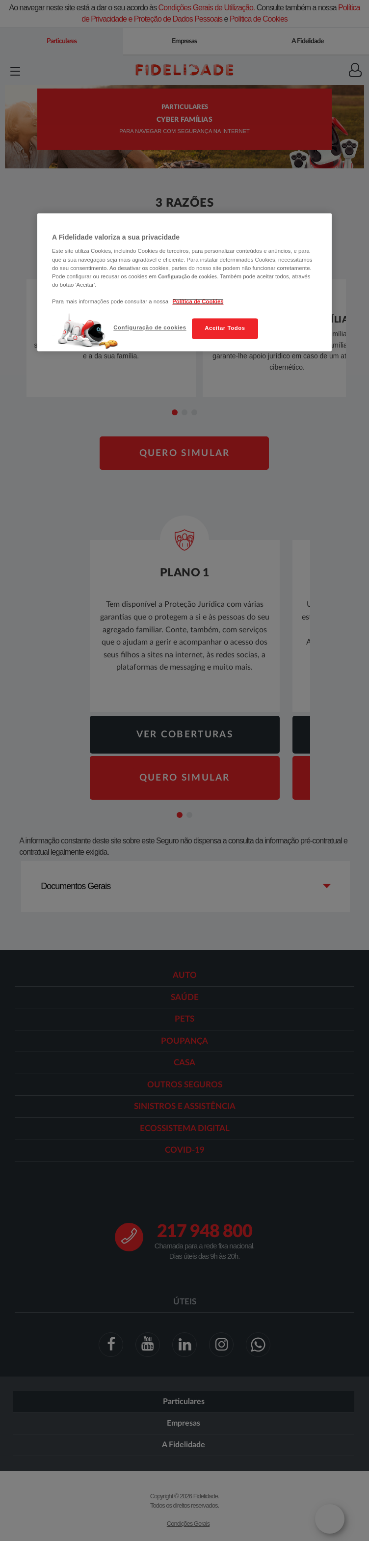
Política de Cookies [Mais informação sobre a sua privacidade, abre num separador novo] (197, 301)
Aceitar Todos (225, 328)
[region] (184, 282)
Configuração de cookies (149, 327)
